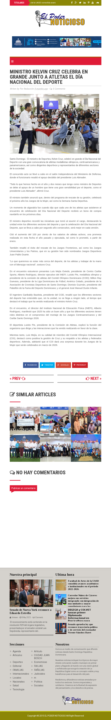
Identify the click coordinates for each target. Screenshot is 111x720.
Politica (38, 681)
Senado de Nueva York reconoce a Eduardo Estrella (30, 611)
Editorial (17, 666)
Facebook (31, 365)
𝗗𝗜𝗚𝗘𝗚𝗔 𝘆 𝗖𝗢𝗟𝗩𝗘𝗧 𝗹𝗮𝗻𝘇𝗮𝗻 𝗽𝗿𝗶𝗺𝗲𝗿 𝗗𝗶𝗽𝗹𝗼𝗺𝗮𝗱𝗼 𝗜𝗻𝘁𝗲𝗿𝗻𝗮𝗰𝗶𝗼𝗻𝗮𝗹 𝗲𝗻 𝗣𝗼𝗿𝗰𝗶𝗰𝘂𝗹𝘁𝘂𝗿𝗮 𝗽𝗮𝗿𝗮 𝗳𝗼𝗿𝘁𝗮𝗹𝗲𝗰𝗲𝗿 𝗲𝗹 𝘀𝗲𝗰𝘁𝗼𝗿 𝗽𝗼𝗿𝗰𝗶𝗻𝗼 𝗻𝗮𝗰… (73, 618)
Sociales (38, 685)
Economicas (40, 662)
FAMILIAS (18, 670)
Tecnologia (18, 689)
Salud (16, 685)
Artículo (38, 651)
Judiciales (39, 673)
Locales (17, 677)
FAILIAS (38, 666)
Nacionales (19, 681)
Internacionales (21, 673)
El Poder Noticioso (55, 716)
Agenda (17, 651)
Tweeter (47, 365)
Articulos (17, 655)
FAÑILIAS (39, 670)
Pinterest (80, 365)
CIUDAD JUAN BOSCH (41, 657)
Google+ (63, 365)
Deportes (18, 662)
